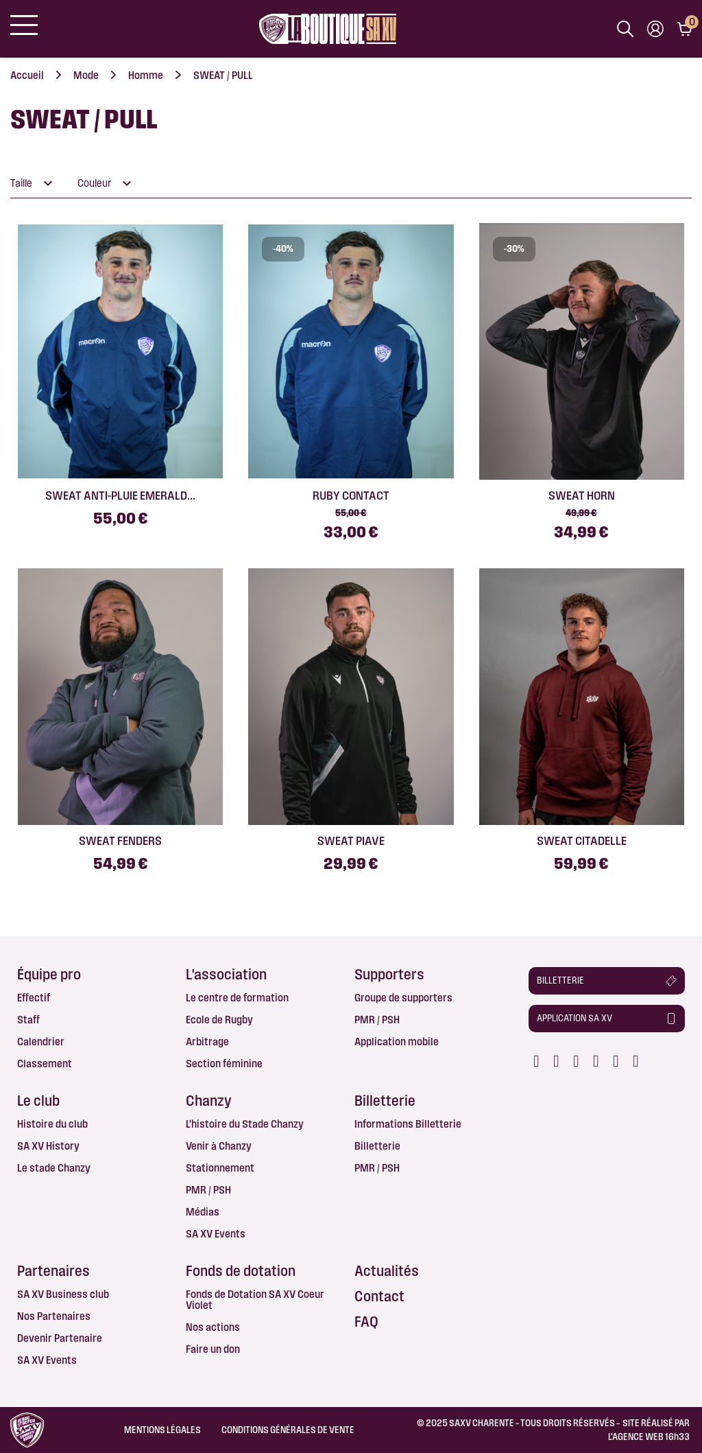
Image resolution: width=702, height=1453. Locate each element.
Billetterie (377, 1146)
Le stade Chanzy (53, 1168)
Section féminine (224, 1063)
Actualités (386, 1271)
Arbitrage (207, 1041)
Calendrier (40, 1041)
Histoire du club (52, 1124)
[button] (607, 981)
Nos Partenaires (53, 1316)
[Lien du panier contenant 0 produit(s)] (684, 29)
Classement (44, 1063)
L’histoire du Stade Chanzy (245, 1124)
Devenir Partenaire (59, 1338)
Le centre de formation (237, 997)
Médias (202, 1212)
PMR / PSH (377, 1019)
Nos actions (213, 1327)
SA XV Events (215, 1234)
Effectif (33, 997)
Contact (379, 1296)
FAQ (366, 1321)
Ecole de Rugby (219, 1019)
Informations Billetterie (407, 1124)
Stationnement (220, 1168)
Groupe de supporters (403, 997)
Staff (28, 1019)
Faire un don (213, 1349)
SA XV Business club (63, 1294)
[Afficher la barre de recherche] (625, 29)
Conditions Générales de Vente (287, 1429)
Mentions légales (162, 1429)
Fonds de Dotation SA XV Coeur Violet (255, 1299)
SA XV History (48, 1146)
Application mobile (396, 1041)
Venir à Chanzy (219, 1146)
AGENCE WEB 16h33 (651, 1436)
